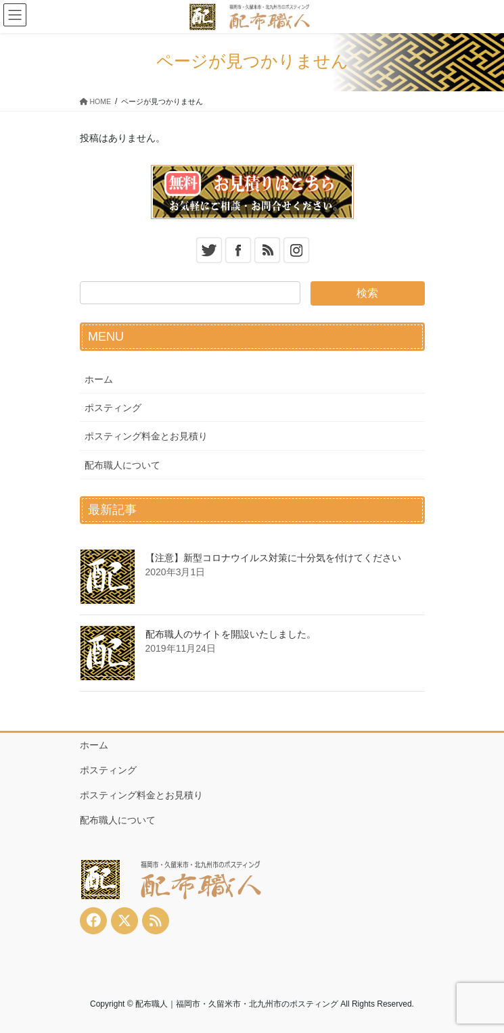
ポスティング (113, 407)
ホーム (99, 379)
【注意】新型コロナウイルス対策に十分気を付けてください (273, 557)
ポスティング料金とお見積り (146, 436)
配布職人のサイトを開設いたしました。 (230, 634)
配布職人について (122, 465)
